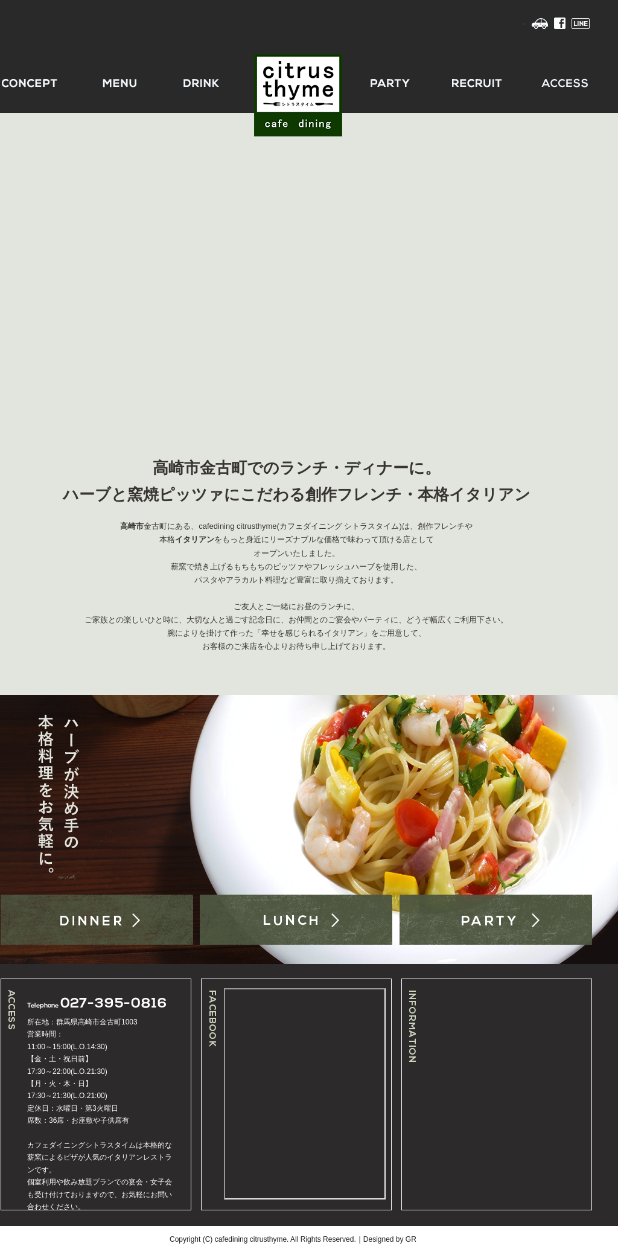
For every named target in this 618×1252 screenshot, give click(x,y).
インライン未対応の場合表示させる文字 (517, 1094)
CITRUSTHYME (296, 83)
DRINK (208, 83)
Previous (13, 269)
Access (540, 23)
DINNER (97, 920)
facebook (305, 1093)
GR (411, 1239)
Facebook (559, 23)
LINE (581, 23)
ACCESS (561, 83)
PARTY (384, 83)
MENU (120, 83)
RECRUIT (472, 83)
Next (604, 269)
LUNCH (296, 920)
